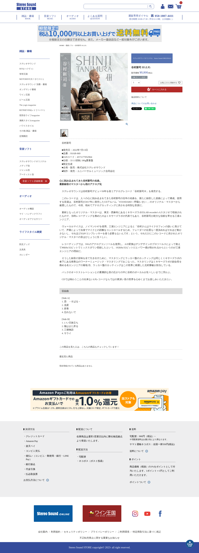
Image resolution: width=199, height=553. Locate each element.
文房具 (22, 249)
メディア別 (24, 166)
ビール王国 (24, 100)
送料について (137, 451)
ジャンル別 (24, 170)
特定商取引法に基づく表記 (147, 531)
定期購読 (23, 136)
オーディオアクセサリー (30, 219)
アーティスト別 (26, 174)
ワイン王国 (24, 95)
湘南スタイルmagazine (29, 120)
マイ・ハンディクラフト (30, 214)
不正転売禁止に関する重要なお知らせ (100, 538)
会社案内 (43, 531)
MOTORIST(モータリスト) (31, 79)
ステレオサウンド (27, 64)
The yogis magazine (27, 105)
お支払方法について (34, 480)
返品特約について (139, 97)
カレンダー (24, 255)
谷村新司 (66, 143)
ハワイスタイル (26, 126)
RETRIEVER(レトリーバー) (31, 110)
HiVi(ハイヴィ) (26, 69)
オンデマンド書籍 (27, 89)
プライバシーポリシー (102, 531)
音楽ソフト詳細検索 (33, 181)
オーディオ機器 (26, 209)
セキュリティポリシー (75, 531)
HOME (61, 45)
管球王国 (23, 74)
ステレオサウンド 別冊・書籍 (33, 84)
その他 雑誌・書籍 (27, 131)
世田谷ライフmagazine (29, 115)
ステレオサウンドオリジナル (32, 161)
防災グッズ (24, 244)
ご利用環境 (123, 531)
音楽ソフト (69, 45)
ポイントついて (138, 482)
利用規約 (55, 531)
